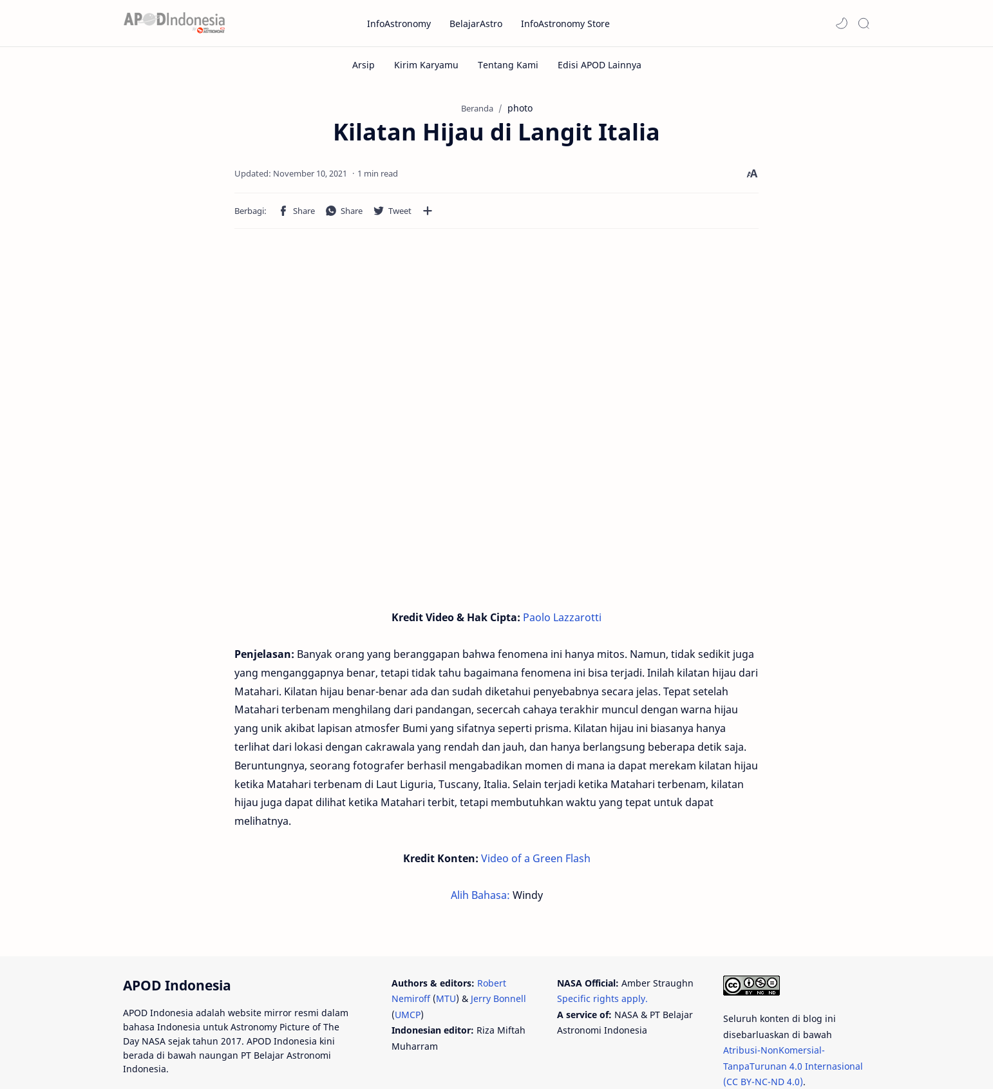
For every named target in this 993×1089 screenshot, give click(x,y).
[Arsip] (363, 64)
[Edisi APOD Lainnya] (599, 64)
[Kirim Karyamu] (426, 64)
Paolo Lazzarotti (562, 617)
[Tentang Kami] (508, 64)
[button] (841, 23)
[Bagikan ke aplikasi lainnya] (322, 211)
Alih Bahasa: (482, 840)
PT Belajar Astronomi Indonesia (258, 1061)
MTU (446, 943)
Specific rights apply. (602, 943)
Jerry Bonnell (498, 943)
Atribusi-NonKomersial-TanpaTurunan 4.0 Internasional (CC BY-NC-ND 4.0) (793, 1010)
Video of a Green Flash (536, 803)
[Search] (863, 23)
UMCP (408, 959)
